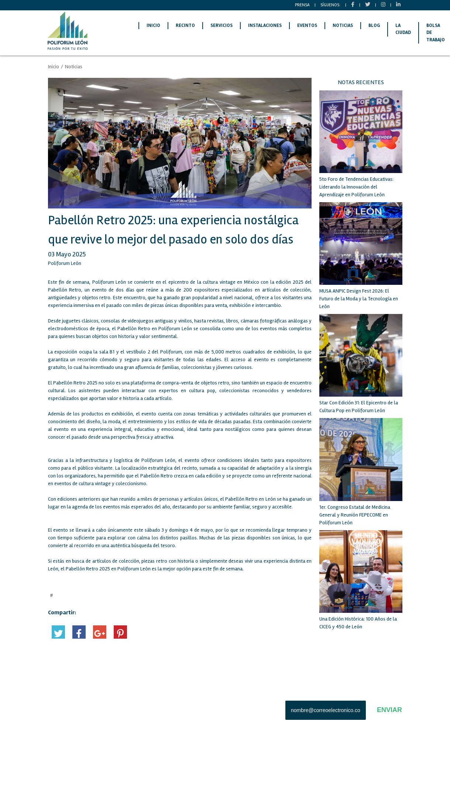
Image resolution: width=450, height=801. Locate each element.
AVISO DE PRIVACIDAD (71, 782)
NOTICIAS (343, 25)
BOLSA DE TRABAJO (68, 713)
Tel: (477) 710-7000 (191, 723)
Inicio (53, 66)
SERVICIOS (221, 25)
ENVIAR (389, 710)
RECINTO (185, 25)
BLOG (374, 25)
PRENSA (302, 5)
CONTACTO (116, 725)
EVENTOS (307, 25)
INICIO (153, 25)
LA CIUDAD (403, 29)
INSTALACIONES (265, 25)
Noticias (73, 66)
